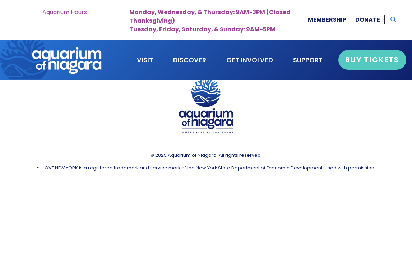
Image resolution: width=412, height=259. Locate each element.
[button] (393, 19)
